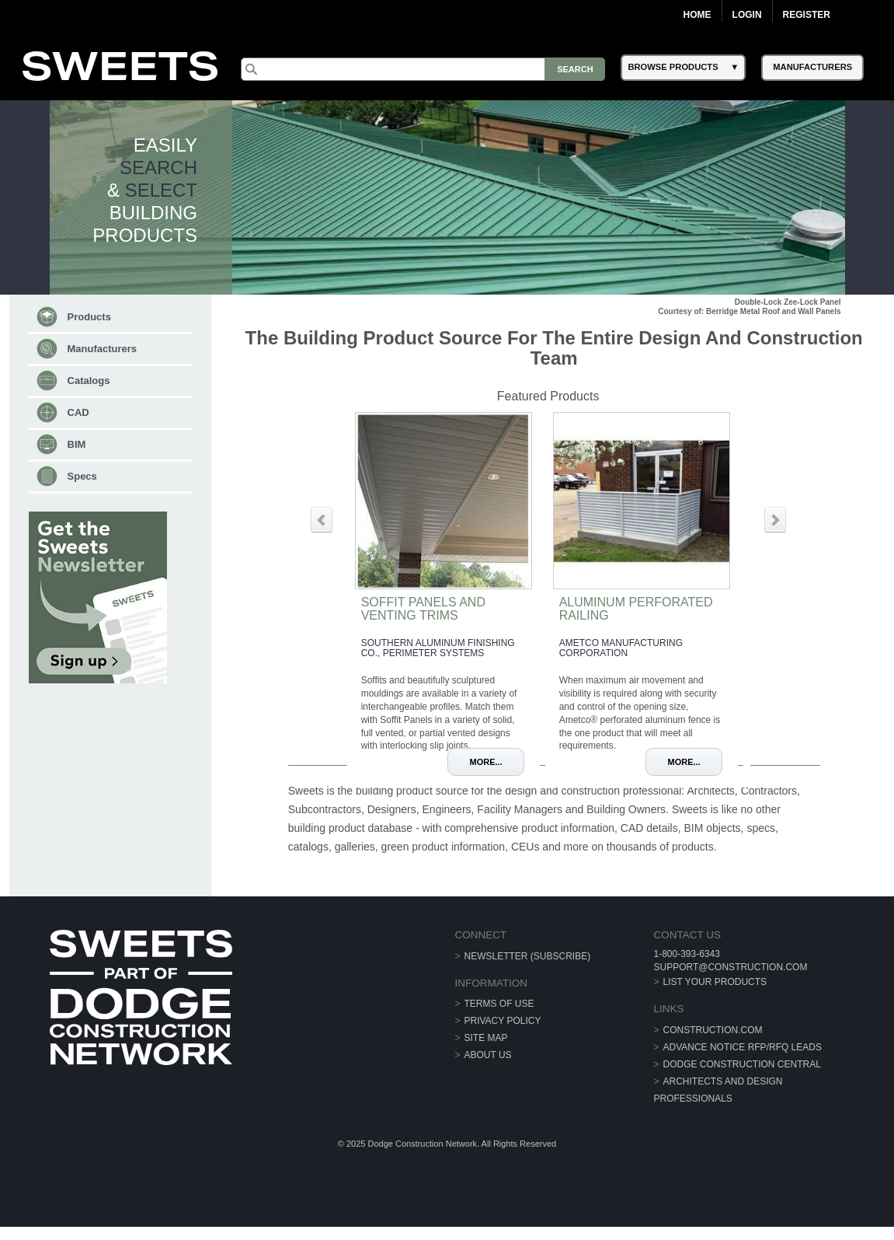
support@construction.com (730, 967)
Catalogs (89, 380)
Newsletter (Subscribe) (527, 956)
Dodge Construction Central (742, 1064)
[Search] (423, 69)
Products (89, 317)
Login (747, 14)
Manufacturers (102, 349)
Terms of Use (499, 1003)
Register (806, 14)
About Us (488, 1055)
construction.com (713, 1030)
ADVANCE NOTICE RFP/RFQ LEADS (742, 1047)
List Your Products (715, 981)
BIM (77, 444)
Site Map (486, 1037)
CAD (78, 412)
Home (697, 14)
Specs (82, 476)
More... (485, 762)
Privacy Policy (502, 1020)
